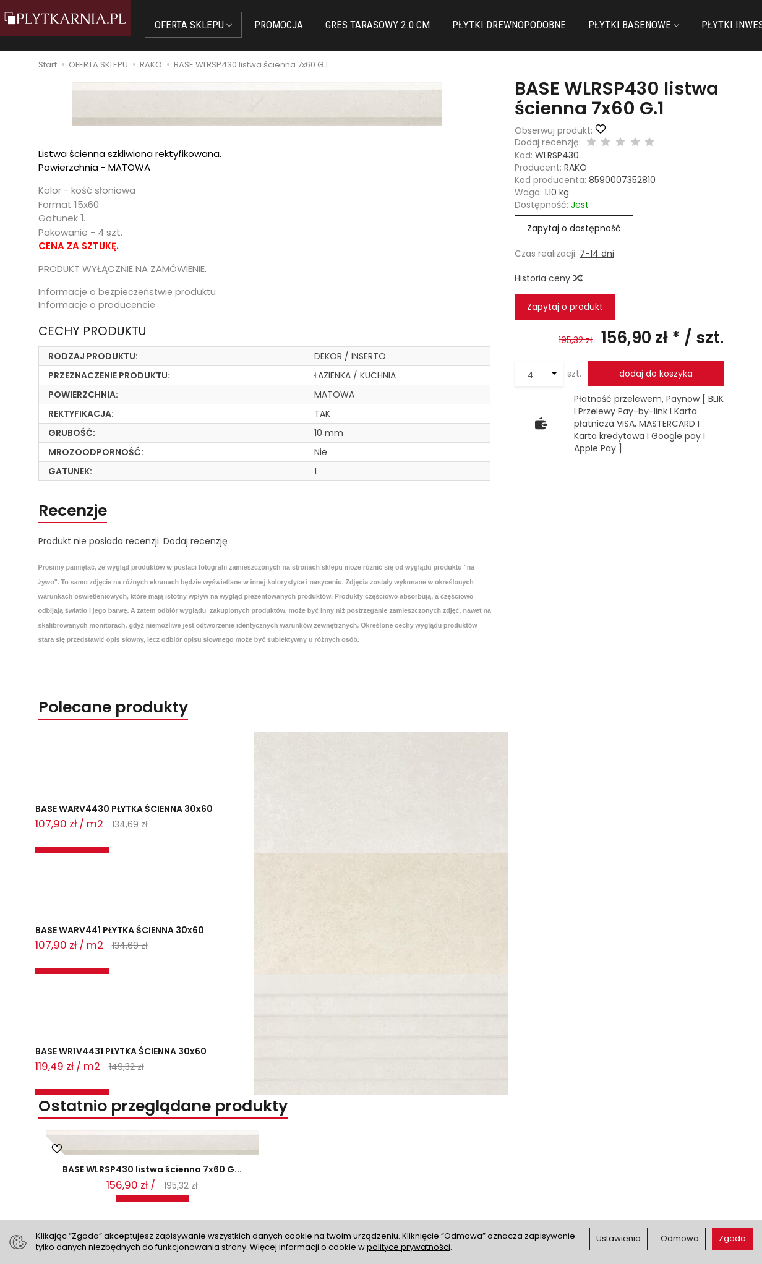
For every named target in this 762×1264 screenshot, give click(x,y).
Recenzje (85, 515)
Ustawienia (618, 1238)
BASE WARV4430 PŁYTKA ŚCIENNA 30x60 (92, 837)
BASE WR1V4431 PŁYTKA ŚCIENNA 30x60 (369, 837)
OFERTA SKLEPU (215, 25)
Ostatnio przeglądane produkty (200, 889)
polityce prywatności (408, 1247)
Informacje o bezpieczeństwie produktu (130, 292)
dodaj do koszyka (656, 373)
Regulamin (411, 1144)
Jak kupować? (237, 1128)
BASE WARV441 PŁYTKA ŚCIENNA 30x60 (227, 837)
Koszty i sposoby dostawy (261, 1175)
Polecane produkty (136, 718)
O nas (401, 1128)
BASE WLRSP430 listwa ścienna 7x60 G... (152, 963)
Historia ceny (548, 278)
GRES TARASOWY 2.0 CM (399, 25)
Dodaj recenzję (195, 549)
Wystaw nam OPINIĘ (431, 1175)
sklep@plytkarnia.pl (72, 1143)
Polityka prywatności (432, 1159)
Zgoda (732, 1238)
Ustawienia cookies (247, 1190)
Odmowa (680, 1238)
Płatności (226, 1144)
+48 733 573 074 (67, 1172)
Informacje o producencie (97, 305)
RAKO (575, 167)
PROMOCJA (300, 25)
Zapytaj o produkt (565, 307)
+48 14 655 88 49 (67, 1157)
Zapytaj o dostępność (574, 228)
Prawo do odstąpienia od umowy (277, 1159)
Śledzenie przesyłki (65, 1187)
